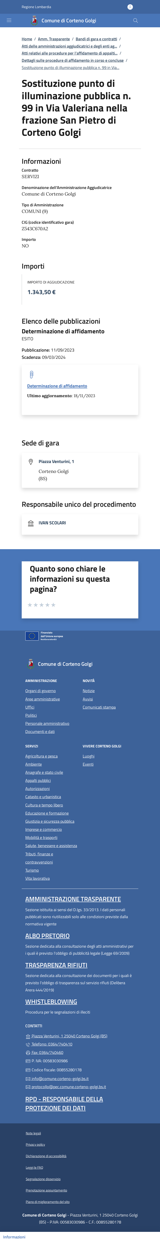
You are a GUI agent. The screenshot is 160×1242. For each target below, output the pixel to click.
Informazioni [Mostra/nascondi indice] (14, 1237)
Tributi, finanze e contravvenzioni (39, 858)
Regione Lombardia (36, 6)
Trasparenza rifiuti (56, 965)
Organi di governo (40, 691)
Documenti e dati (40, 731)
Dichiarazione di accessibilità (46, 1156)
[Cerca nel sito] (135, 20)
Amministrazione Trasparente (73, 899)
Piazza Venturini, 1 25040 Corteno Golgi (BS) (80, 1035)
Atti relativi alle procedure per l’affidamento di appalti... (70, 53)
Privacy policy (35, 1144)
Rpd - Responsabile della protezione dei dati (64, 1103)
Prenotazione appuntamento (46, 1190)
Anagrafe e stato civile (44, 772)
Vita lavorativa (37, 878)
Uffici (29, 707)
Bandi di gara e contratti (96, 39)
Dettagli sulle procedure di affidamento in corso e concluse (73, 60)
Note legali (33, 1133)
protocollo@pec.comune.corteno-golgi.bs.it (65, 1087)
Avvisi (88, 699)
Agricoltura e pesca (41, 756)
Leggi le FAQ (34, 1167)
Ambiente (33, 764)
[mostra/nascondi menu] (9, 20)
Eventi (88, 764)
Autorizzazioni (37, 789)
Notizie (89, 691)
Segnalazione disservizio (43, 1179)
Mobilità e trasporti (41, 837)
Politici (31, 715)
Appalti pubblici (38, 780)
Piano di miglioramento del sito (48, 1201)
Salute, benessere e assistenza (51, 846)
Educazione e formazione (47, 813)
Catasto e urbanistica (43, 797)
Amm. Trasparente (54, 39)
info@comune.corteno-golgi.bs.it (57, 1079)
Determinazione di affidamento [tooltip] (57, 385)
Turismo (32, 870)
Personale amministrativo (47, 723)
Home (27, 39)
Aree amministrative (42, 699)
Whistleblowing (51, 1001)
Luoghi (88, 756)
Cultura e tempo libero (44, 805)
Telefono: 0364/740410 (48, 1044)
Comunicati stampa (99, 707)
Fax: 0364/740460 (44, 1052)
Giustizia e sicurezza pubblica (49, 821)
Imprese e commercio (43, 829)
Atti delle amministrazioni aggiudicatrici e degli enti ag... (69, 46)
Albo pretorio (47, 935)
